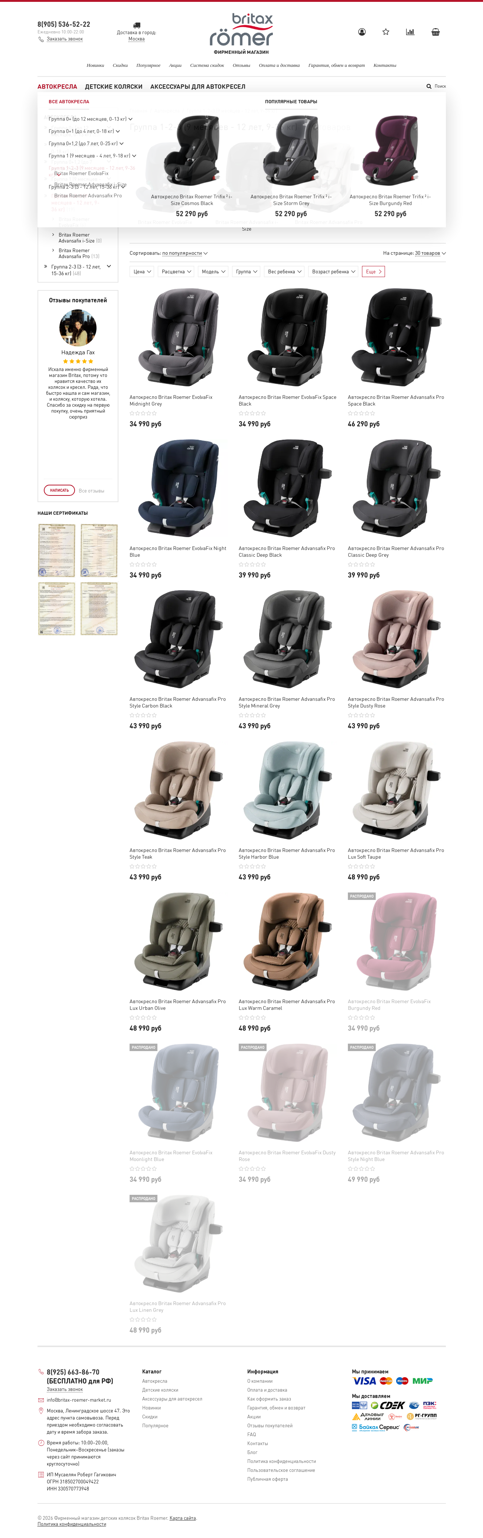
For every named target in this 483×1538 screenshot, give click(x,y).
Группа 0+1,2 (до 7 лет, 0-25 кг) (71, 165)
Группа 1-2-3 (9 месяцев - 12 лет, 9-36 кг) (75, 202)
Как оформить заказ (269, 1398)
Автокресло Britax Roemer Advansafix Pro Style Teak (178, 853)
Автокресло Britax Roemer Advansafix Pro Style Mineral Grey (287, 702)
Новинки (95, 65)
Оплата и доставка (279, 65)
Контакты (384, 65)
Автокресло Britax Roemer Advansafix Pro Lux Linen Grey (178, 1306)
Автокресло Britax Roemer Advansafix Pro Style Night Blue (396, 1155)
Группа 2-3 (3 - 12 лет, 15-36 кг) (76, 269)
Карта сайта (183, 1518)
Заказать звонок (65, 38)
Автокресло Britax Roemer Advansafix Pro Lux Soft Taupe (396, 853)
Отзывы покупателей (270, 1425)
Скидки (120, 65)
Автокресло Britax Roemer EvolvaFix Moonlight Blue (171, 1155)
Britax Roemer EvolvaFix (165, 221)
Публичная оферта (267, 1479)
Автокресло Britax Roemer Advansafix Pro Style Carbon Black (178, 702)
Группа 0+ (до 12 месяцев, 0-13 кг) (76, 130)
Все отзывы (91, 490)
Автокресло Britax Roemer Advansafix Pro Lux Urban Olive (178, 1004)
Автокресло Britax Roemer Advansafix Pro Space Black (396, 400)
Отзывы (241, 65)
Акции (175, 65)
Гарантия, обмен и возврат (337, 65)
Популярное (149, 65)
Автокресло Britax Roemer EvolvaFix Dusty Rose (287, 1155)
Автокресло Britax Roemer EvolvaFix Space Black (287, 400)
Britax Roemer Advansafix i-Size (246, 225)
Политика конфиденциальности (281, 1461)
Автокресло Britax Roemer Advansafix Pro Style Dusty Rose (396, 702)
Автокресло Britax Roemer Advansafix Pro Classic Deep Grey (396, 551)
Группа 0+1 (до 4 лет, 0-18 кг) (74, 148)
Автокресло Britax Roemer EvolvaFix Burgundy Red (389, 1004)
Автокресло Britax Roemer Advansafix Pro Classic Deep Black (287, 551)
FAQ (251, 1434)
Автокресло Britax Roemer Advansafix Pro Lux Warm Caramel (287, 1004)
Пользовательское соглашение (281, 1470)
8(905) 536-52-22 (63, 24)
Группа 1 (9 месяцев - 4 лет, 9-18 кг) (76, 182)
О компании (259, 1381)
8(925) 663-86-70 (73, 1372)
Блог (252, 1452)
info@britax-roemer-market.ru (79, 1399)
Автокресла (57, 86)
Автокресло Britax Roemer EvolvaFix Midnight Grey (171, 400)
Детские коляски (114, 86)
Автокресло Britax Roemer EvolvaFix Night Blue (178, 551)
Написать (59, 490)
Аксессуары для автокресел (197, 86)
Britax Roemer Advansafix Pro (328, 221)
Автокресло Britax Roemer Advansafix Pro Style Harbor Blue (287, 853)
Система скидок (207, 65)
